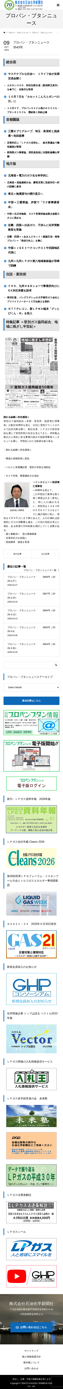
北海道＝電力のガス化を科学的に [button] (27, 175)
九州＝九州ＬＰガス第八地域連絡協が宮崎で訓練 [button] (31, 263)
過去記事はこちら (31, 700)
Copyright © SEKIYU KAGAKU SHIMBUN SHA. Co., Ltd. (31, 1384)
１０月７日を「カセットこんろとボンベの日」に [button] (31, 99)
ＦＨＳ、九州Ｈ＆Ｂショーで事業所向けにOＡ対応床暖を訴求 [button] (31, 288)
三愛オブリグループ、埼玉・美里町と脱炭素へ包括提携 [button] (31, 133)
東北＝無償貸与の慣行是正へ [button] (25, 193)
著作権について (31, 1362)
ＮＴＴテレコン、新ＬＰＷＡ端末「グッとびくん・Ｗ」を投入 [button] (31, 311)
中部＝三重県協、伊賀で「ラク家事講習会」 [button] (31, 204)
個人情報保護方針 (31, 1356)
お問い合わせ (31, 1368)
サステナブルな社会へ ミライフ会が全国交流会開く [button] (31, 76)
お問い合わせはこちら (33, 1327)
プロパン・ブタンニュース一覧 (40, 570)
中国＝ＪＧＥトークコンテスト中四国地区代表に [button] (31, 250)
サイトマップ (31, 1350)
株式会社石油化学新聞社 (31, 1303)
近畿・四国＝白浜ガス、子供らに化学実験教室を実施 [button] (31, 227)
